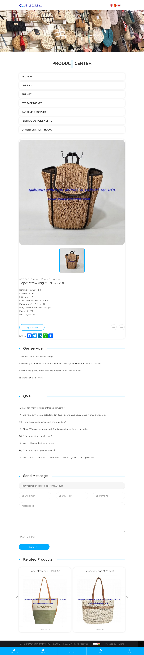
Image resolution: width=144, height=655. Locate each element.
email (43, 653)
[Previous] (17, 598)
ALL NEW (27, 76)
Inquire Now (31, 327)
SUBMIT (34, 546)
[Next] (127, 598)
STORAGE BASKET (32, 103)
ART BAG (26, 85)
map (100, 653)
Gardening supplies (34, 111)
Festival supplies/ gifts (37, 120)
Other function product (38, 129)
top (129, 653)
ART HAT (26, 94)
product (14, 653)
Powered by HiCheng (114, 644)
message (72, 653)
